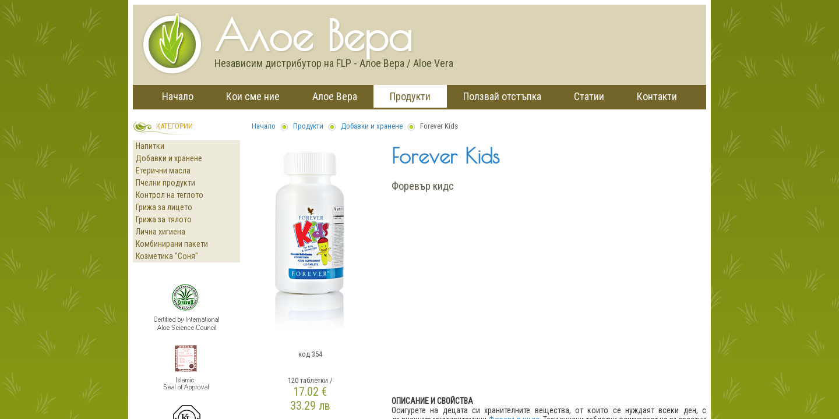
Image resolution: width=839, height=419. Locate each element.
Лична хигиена (160, 231)
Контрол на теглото (169, 195)
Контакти (657, 96)
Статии (589, 96)
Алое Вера (334, 96)
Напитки (150, 146)
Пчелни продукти (165, 182)
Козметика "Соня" (167, 256)
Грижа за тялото (164, 219)
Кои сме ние (253, 96)
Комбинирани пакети (172, 243)
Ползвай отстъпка (502, 96)
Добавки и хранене (169, 158)
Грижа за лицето (164, 207)
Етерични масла (163, 170)
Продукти (410, 96)
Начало (177, 96)
